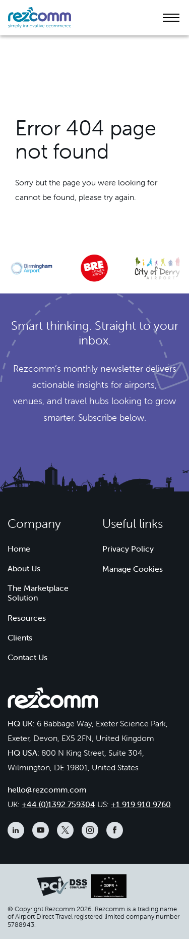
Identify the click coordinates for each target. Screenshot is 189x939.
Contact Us (27, 657)
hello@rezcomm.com (47, 789)
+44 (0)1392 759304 (58, 804)
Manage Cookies (132, 569)
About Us (24, 568)
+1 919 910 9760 (141, 804)
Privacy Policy (128, 548)
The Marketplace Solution (38, 593)
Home (19, 548)
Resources (27, 618)
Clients (20, 637)
